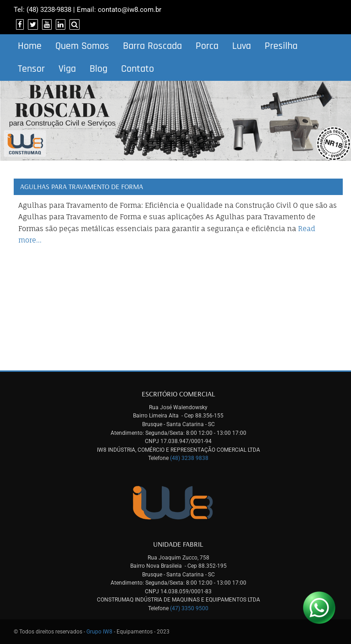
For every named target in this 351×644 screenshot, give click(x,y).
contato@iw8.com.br (129, 9)
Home (30, 46)
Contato (137, 69)
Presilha (281, 46)
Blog (98, 69)
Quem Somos (82, 46)
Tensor (31, 69)
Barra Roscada (152, 46)
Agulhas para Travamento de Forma (81, 186)
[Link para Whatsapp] (319, 607)
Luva (241, 46)
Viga (67, 69)
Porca (207, 46)
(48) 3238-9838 (49, 9)
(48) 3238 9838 (189, 458)
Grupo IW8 (99, 631)
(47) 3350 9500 (189, 608)
